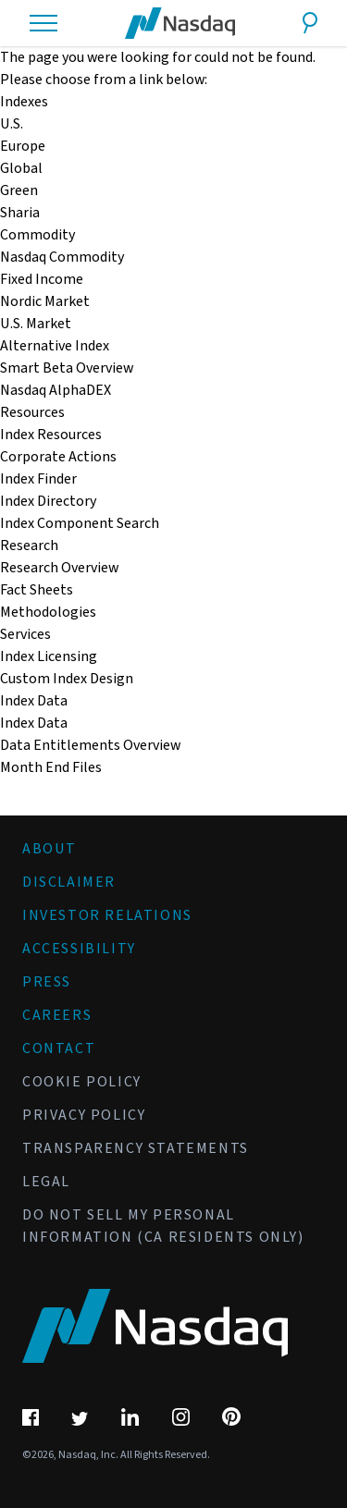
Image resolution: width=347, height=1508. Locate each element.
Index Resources (51, 434)
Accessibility (79, 948)
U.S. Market (35, 323)
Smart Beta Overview (66, 368)
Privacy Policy (83, 1115)
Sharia (20, 212)
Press (46, 982)
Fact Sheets (36, 590)
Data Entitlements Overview (90, 745)
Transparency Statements (135, 1148)
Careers (57, 1015)
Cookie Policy (82, 1082)
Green (19, 190)
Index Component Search (79, 523)
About (49, 849)
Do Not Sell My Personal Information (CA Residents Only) (163, 1226)
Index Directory (48, 501)
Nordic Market (45, 301)
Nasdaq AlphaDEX (55, 390)
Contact (58, 1048)
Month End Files (51, 767)
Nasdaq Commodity (62, 257)
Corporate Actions (58, 457)
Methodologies (48, 612)
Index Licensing (48, 656)
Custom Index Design (66, 678)
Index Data (34, 723)
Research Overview (59, 568)
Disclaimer (69, 882)
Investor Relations (107, 915)
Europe (22, 146)
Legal (46, 1181)
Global (21, 168)
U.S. (11, 124)
